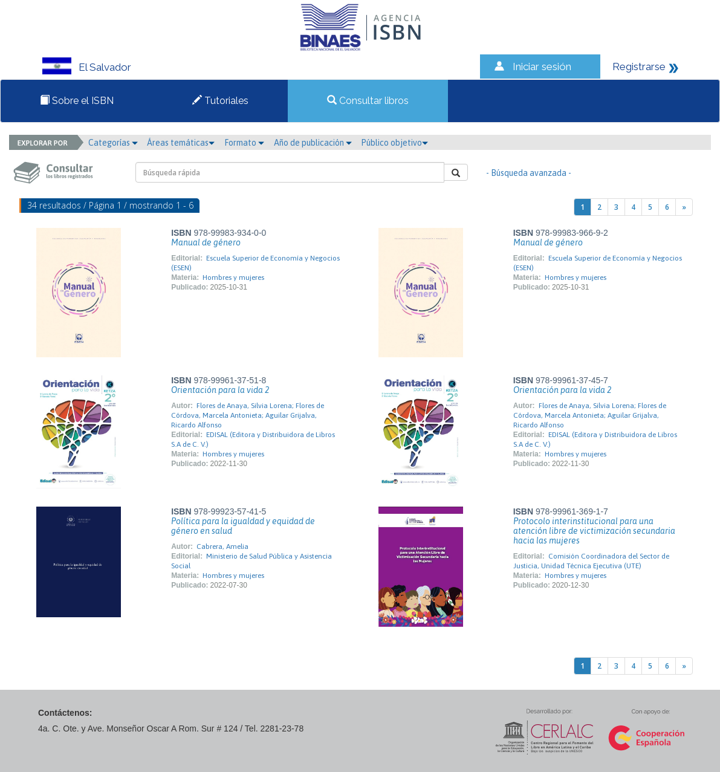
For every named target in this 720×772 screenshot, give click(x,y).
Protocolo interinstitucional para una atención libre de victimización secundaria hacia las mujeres (594, 530)
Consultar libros (368, 100)
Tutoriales (220, 100)
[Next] (684, 207)
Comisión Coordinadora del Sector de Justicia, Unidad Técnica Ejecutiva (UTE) (591, 561)
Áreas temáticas (181, 143)
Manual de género (206, 242)
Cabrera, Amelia (222, 546)
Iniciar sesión (542, 66)
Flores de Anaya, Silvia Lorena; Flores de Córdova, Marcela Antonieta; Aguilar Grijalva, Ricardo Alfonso (247, 415)
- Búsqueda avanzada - (528, 173)
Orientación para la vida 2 (220, 390)
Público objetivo (394, 143)
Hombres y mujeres (233, 277)
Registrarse (639, 66)
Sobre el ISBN (77, 100)
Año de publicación (313, 143)
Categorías (113, 143)
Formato (244, 143)
